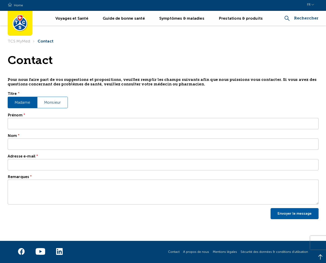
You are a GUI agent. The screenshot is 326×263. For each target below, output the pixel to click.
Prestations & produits (241, 18)
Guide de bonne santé (124, 18)
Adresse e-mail (22, 156)
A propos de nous (196, 252)
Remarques (18, 176)
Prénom (15, 115)
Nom (12, 135)
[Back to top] (320, 257)
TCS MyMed (19, 41)
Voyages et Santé (71, 18)
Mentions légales (225, 252)
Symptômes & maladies (181, 18)
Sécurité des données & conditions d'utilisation (274, 252)
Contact (45, 41)
